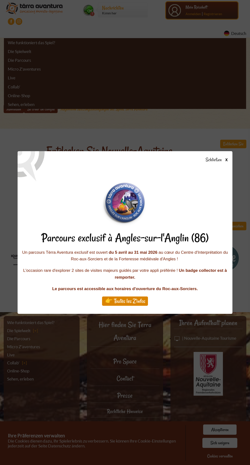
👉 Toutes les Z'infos (125, 301)
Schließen (220, 160)
